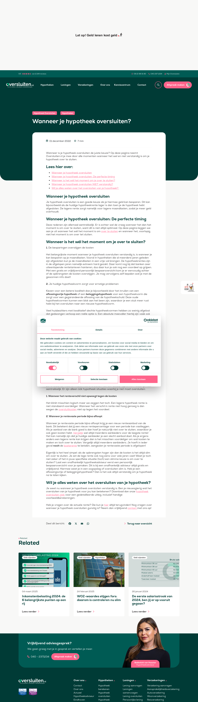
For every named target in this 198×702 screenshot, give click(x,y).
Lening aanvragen (132, 688)
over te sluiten (109, 230)
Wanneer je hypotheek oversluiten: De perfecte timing (84, 176)
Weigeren (59, 379)
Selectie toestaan (99, 379)
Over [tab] (140, 329)
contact (138, 507)
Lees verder (29, 614)
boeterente (70, 445)
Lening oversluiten (132, 698)
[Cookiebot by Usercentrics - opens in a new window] (146, 321)
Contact (142, 84)
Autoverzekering (156, 695)
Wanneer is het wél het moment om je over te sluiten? (84, 180)
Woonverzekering (156, 698)
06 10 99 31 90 (140, 74)
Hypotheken (47, 84)
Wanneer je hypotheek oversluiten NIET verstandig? (83, 183)
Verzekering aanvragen (159, 688)
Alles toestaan (139, 379)
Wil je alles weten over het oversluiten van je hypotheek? (86, 187)
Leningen (66, 84)
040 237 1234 (156, 74)
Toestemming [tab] (57, 329)
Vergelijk (78, 432)
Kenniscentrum (122, 84)
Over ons (105, 84)
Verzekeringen (85, 84)
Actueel (78, 695)
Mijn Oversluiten (173, 74)
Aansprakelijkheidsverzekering (163, 691)
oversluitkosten (68, 408)
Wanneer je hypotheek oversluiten (72, 172)
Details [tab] (99, 329)
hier (106, 504)
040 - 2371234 (40, 659)
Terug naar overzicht (139, 526)
